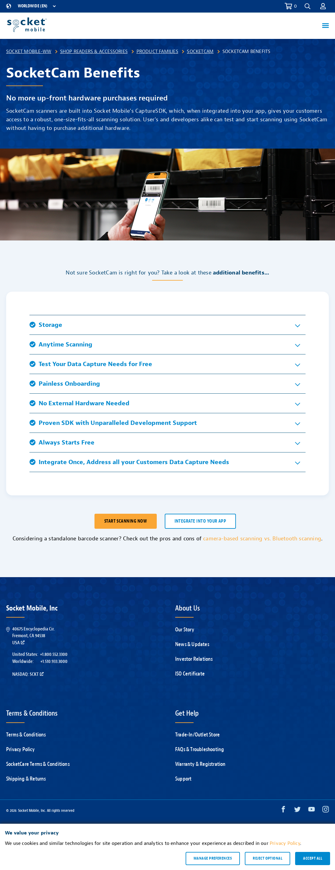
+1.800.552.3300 (53, 654)
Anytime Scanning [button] (60, 344)
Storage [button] (45, 325)
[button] (307, 6)
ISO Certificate (190, 673)
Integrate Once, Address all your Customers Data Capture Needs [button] (129, 462)
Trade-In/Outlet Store (197, 734)
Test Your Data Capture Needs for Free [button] (90, 364)
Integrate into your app (200, 521)
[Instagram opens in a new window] (325, 810)
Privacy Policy (20, 749)
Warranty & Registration (200, 764)
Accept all (312, 858)
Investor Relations (194, 659)
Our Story (184, 629)
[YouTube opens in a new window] (311, 810)
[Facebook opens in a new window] (283, 810)
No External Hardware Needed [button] (79, 403)
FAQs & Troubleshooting (199, 749)
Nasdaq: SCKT (28, 674)
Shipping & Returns (26, 778)
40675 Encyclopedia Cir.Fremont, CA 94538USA (33, 636)
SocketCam (200, 51)
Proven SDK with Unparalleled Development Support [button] (113, 423)
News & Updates (192, 644)
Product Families (157, 51)
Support (183, 778)
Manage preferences (213, 858)
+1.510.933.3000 (53, 661)
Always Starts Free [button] (61, 442)
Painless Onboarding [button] (64, 384)
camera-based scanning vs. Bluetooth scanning (262, 538)
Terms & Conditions (26, 734)
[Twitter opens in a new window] (297, 810)
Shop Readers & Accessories (94, 51)
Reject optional (267, 858)
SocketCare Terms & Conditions (38, 764)
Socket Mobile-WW (28, 51)
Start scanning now (125, 521)
